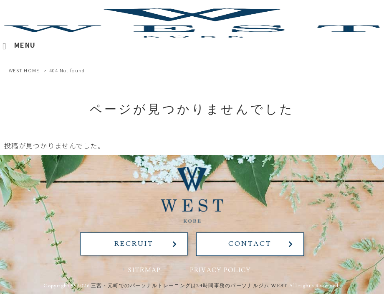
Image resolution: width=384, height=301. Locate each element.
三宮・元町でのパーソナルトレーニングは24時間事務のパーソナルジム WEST (189, 285)
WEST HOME (24, 70)
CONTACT (250, 244)
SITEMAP (144, 270)
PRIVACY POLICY (220, 270)
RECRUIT (133, 244)
